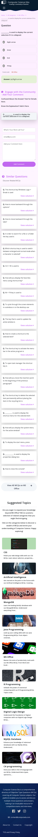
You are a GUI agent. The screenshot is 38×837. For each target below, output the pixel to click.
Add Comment (19, 164)
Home (3, 15)
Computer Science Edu (15, 3)
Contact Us (17, 825)
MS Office (21, 15)
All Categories (11, 15)
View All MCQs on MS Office (20, 487)
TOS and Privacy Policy (11, 832)
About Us (6, 825)
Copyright (28, 825)
